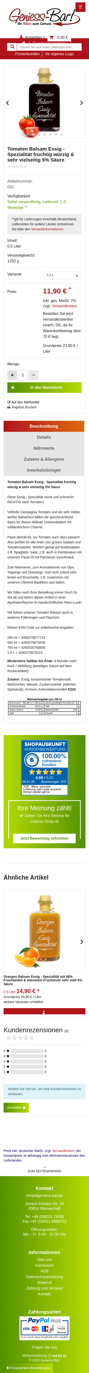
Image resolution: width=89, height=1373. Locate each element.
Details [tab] (44, 437)
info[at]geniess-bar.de (44, 1196)
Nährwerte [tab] (43, 448)
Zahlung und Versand (44, 1288)
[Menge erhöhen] (12, 375)
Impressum (44, 1265)
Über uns (44, 1260)
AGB (45, 1271)
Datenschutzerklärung (44, 1277)
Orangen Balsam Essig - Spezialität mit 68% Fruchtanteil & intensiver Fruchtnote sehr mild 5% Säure (43, 980)
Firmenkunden (27, 54)
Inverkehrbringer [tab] (44, 470)
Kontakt (44, 1294)
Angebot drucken (22, 407)
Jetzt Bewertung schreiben (44, 838)
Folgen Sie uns (44, 1347)
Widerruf (44, 1283)
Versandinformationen (47, 229)
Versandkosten (64, 306)
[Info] (44, 1013)
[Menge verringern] (33, 375)
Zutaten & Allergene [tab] (44, 459)
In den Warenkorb (36, 387)
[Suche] (12, 47)
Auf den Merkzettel (23, 402)
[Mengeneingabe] (23, 375)
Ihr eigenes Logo (59, 54)
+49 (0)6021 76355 (48, 1217)
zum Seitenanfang (44, 1169)
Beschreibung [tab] (44, 426)
